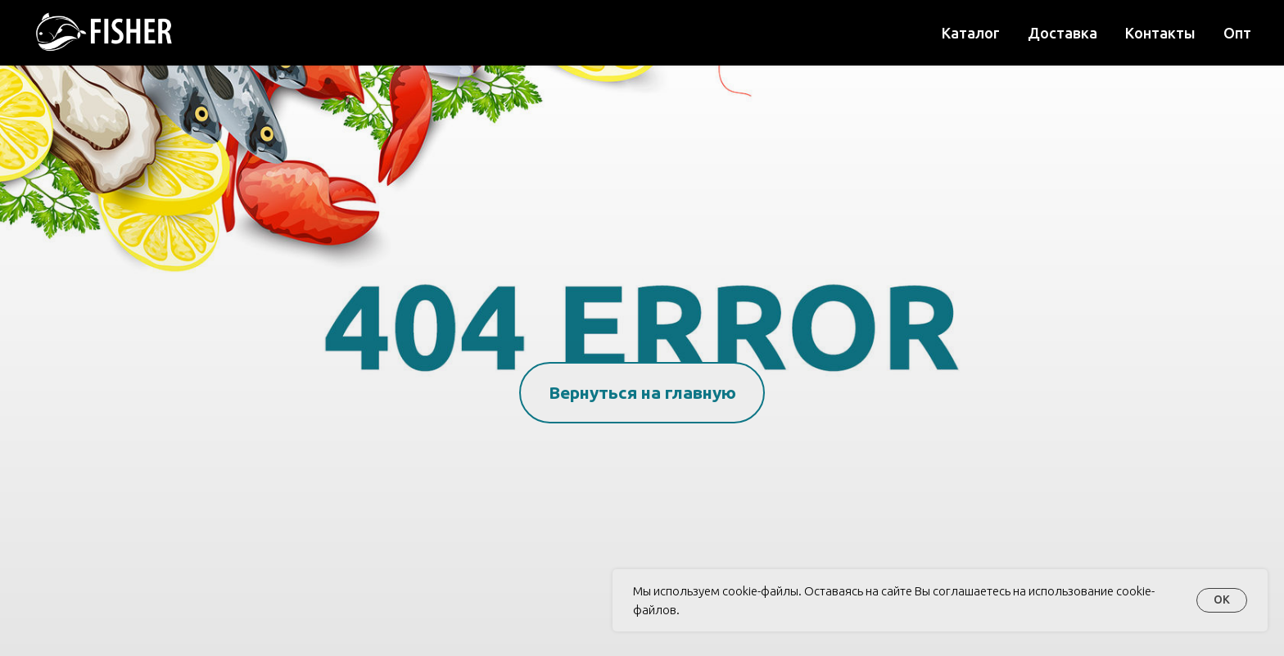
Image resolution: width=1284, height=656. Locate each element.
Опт (1237, 33)
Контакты (1160, 33)
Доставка (1062, 33)
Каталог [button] (971, 33)
